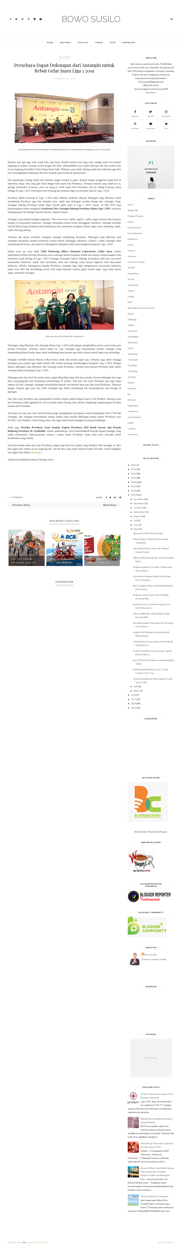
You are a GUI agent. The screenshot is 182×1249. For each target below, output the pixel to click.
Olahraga (64, 57)
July (135, 520)
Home (50, 42)
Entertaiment (134, 227)
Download (128, 42)
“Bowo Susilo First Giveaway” (154, 1196)
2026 (133, 465)
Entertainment (135, 233)
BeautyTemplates (38, 1242)
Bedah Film (133, 210)
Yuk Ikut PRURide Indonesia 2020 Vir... (25, 561)
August (137, 516)
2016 (133, 703)
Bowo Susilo (151, 954)
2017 (133, 699)
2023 (133, 477)
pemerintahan (134, 417)
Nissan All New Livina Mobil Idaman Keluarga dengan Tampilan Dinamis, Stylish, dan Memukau (157, 1172)
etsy (166, 125)
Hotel (130, 244)
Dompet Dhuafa (135, 216)
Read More (151, 92)
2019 (133, 494)
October (138, 507)
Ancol (130, 204)
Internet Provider (136, 262)
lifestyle (131, 399)
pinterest (135, 125)
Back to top (166, 1242)
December (139, 499)
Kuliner (131, 290)
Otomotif (132, 331)
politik (131, 422)
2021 (133, 486)
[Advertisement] (151, 749)
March (137, 690)
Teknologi (132, 354)
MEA (130, 302)
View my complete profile (154, 959)
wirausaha (133, 434)
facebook (135, 113)
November (139, 503)
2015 (133, 707)
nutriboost (133, 411)
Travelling (132, 371)
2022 (133, 482)
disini (34, 452)
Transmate (133, 359)
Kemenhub (133, 273)
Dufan (131, 221)
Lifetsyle (82, 42)
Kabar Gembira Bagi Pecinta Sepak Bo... (99, 561)
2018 (133, 695)
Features (65, 42)
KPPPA (131, 267)
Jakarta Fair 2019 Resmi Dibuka (148, 533)
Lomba (131, 296)
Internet (132, 256)
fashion (131, 382)
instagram (166, 113)
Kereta (131, 279)
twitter (150, 113)
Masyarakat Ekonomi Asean (141, 308)
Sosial (130, 348)
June (136, 524)
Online (131, 325)
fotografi (132, 388)
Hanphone (133, 239)
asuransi (132, 377)
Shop (113, 42)
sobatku (132, 428)
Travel (99, 42)
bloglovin (150, 125)
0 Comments (17, 497)
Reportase (133, 342)
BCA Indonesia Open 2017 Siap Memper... (61, 561)
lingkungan (133, 405)
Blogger (163, 831)
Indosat (131, 250)
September (139, 512)
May (136, 529)
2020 (133, 490)
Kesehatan (133, 285)
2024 (133, 473)
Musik (130, 313)
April (136, 686)
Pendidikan (133, 336)
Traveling (132, 365)
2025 (133, 469)
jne (129, 394)
